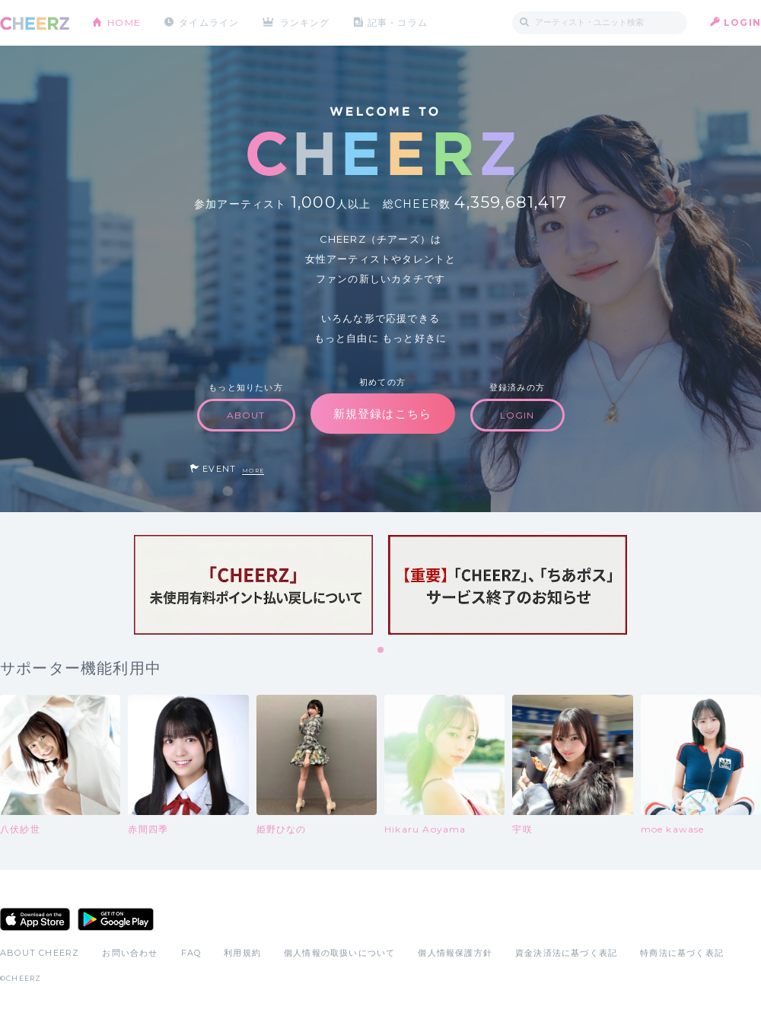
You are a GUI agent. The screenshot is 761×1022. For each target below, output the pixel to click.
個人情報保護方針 (455, 952)
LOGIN (742, 22)
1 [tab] (381, 650)
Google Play (116, 919)
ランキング (305, 22)
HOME (124, 22)
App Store (35, 919)
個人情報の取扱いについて (339, 952)
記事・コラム (398, 22)
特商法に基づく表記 (682, 952)
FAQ (191, 952)
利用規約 (242, 952)
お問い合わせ (130, 952)
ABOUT (246, 415)
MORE (253, 470)
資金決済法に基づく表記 (566, 952)
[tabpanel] (253, 585)
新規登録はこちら (382, 413)
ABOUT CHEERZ (39, 952)
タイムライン (209, 22)
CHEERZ (34, 23)
